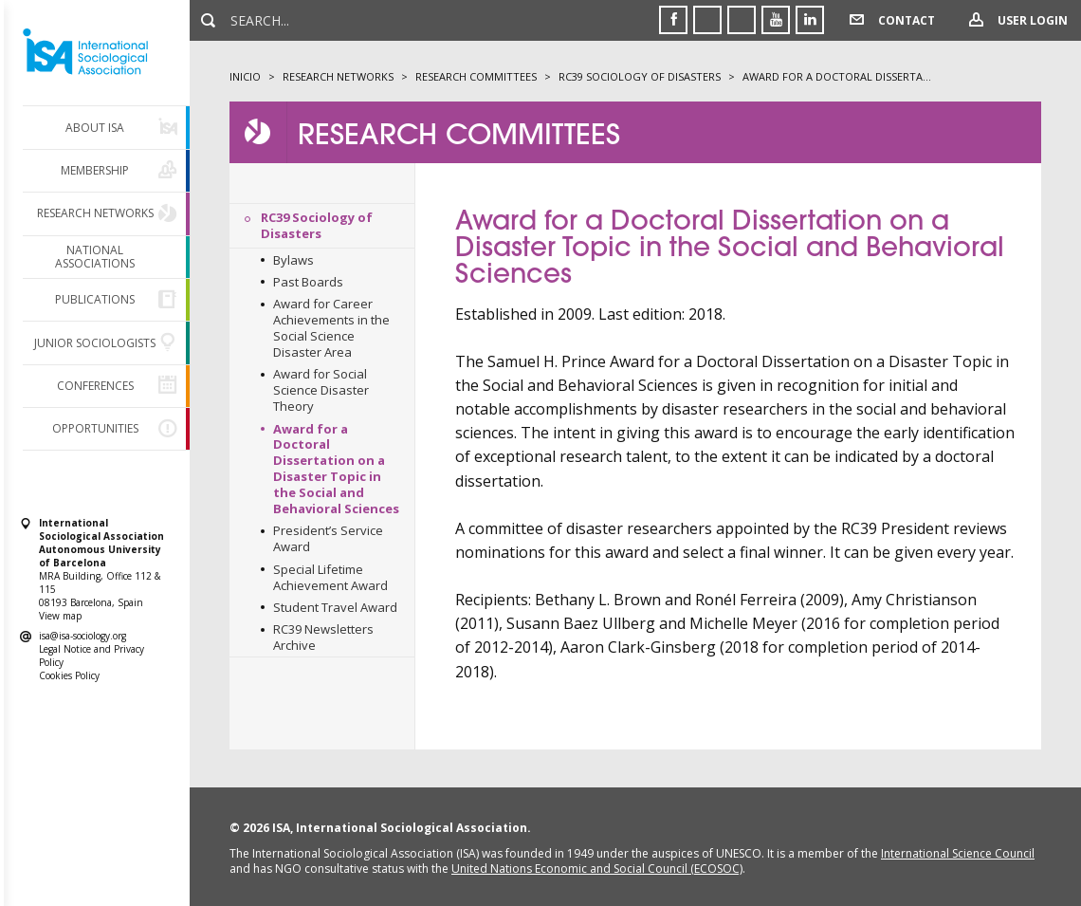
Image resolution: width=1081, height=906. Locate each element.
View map (60, 615)
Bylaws (293, 259)
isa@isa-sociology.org (82, 635)
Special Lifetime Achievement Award (330, 577)
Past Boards (308, 281)
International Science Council (958, 853)
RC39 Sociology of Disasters (317, 225)
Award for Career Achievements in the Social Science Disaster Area (331, 328)
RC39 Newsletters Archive (323, 637)
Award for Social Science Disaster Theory (321, 390)
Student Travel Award (335, 607)
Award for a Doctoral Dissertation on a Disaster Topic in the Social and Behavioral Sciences (336, 468)
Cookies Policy (69, 675)
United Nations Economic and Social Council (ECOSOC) (596, 868)
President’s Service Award (328, 538)
